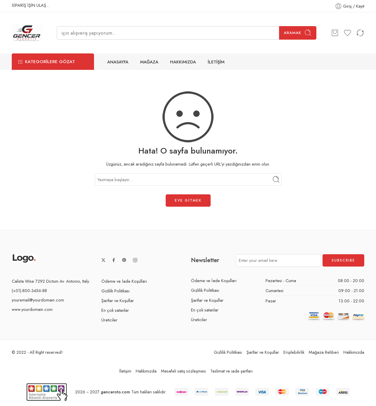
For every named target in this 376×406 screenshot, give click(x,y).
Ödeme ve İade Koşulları (124, 281)
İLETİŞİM (216, 62)
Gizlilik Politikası (115, 291)
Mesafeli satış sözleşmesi (183, 371)
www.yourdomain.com (32, 309)
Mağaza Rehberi (324, 352)
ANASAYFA (117, 62)
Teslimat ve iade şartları (231, 371)
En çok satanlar (115, 310)
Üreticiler (109, 320)
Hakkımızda (353, 352)
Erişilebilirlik (293, 352)
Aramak (298, 32)
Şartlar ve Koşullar (117, 300)
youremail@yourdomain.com (38, 300)
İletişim (125, 371)
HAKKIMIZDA (183, 62)
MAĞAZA (149, 62)
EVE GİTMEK (188, 200)
